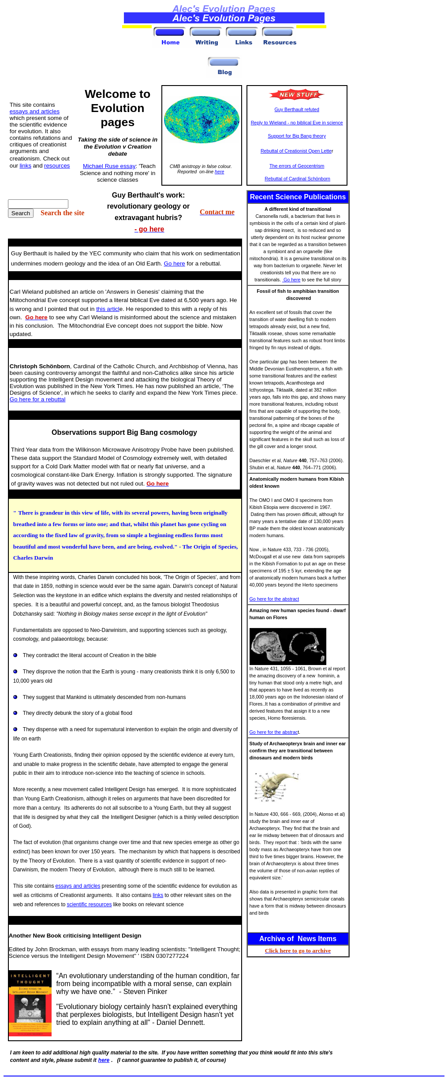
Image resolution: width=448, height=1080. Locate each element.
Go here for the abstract (274, 599)
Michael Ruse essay (109, 166)
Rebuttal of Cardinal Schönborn (297, 178)
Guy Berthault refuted (297, 109)
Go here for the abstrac (274, 732)
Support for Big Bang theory (297, 135)
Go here (291, 279)
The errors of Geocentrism (296, 165)
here (219, 171)
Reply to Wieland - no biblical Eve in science (297, 122)
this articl (107, 309)
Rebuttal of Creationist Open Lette (296, 150)
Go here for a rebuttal (38, 399)
